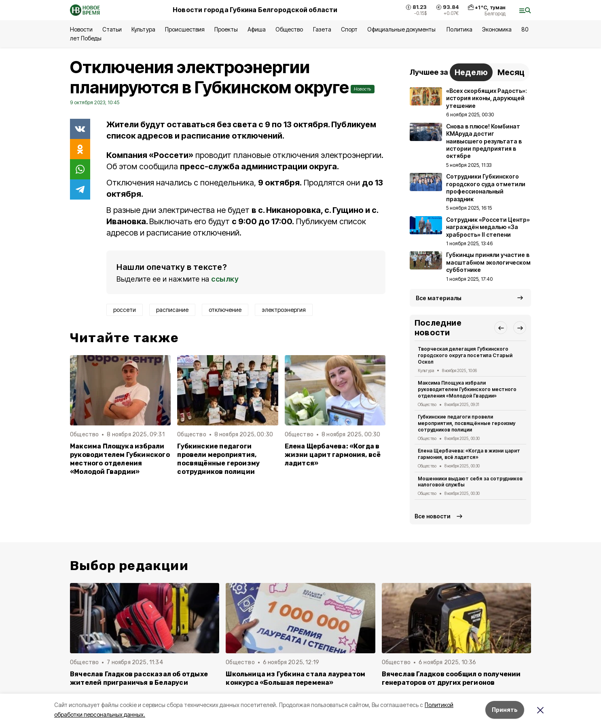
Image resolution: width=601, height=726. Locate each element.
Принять (505, 709)
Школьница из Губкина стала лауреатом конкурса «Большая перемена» (295, 678)
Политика (459, 29)
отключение (225, 309)
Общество (289, 29)
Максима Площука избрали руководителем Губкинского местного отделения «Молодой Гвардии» (120, 459)
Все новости (433, 516)
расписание (172, 309)
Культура (143, 29)
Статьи (112, 29)
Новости (81, 29)
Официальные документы (402, 29)
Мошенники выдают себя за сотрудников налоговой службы (470, 482)
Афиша (257, 29)
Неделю (471, 72)
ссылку (225, 279)
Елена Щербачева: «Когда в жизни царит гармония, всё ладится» (333, 454)
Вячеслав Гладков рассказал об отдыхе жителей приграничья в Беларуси (139, 678)
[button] (500, 327)
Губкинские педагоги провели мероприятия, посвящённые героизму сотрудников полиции (218, 459)
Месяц (511, 72)
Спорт (349, 29)
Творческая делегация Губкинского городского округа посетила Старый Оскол (465, 355)
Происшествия (185, 29)
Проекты (226, 29)
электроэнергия (284, 309)
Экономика (497, 29)
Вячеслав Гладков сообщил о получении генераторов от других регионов (451, 678)
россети (124, 309)
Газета (322, 29)
